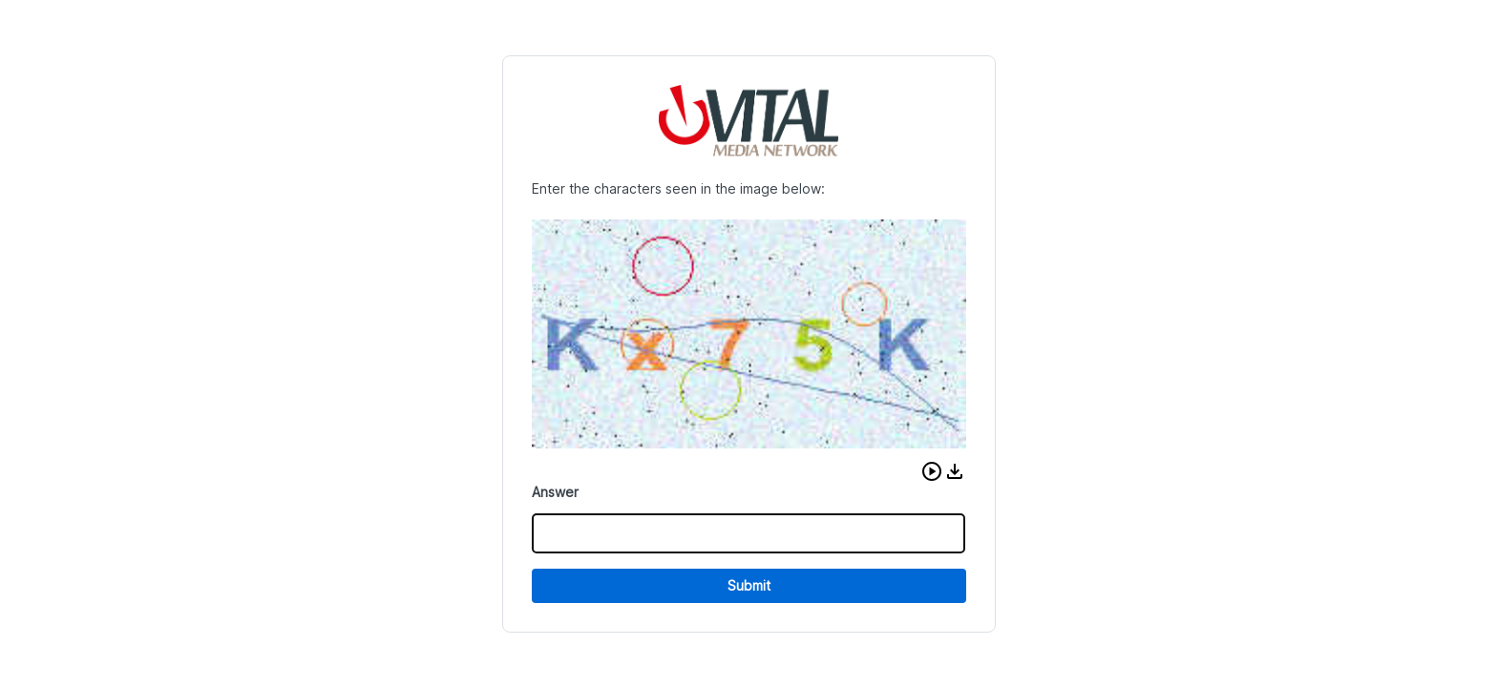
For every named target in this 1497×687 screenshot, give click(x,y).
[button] (931, 471)
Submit (748, 585)
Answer (555, 492)
